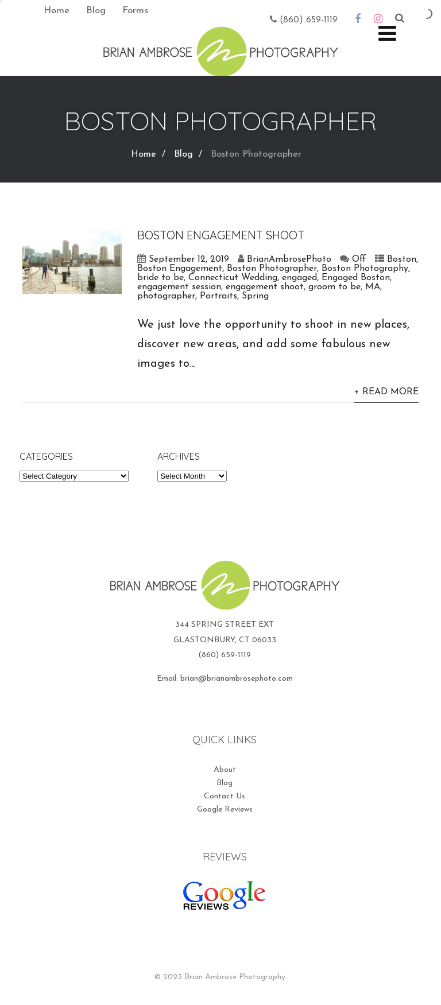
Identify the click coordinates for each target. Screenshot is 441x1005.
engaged (299, 277)
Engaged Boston (356, 277)
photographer (166, 296)
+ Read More (386, 392)
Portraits (218, 296)
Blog (96, 10)
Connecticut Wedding (232, 277)
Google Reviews (225, 809)
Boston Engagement (179, 268)
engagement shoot (265, 287)
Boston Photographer (272, 268)
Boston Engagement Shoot (220, 235)
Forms (135, 10)
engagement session (179, 287)
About (225, 770)
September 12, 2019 (189, 259)
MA (372, 287)
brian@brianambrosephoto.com (236, 678)
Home (56, 10)
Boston (401, 259)
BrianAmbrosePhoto (289, 259)
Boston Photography (365, 268)
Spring (255, 296)
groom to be (334, 287)
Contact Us (224, 796)
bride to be (160, 277)
